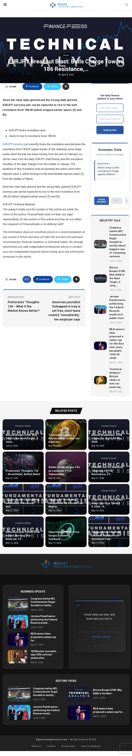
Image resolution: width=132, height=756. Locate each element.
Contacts (51, 746)
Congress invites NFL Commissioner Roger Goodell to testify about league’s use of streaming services (118, 242)
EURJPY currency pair (15, 144)
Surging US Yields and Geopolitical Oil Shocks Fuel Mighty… (65, 503)
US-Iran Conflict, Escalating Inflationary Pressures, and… (22, 503)
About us (36, 746)
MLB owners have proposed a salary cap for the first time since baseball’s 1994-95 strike (117, 343)
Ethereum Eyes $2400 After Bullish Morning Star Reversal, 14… (23, 535)
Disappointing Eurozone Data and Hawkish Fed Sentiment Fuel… (106, 535)
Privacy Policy (68, 746)
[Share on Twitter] (52, 86)
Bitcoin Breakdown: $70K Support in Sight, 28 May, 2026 (106, 438)
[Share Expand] (65, 86)
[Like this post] (28, 279)
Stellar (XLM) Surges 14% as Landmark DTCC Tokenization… (64, 470)
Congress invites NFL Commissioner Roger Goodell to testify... (43, 602)
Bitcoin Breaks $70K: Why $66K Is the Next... (107, 691)
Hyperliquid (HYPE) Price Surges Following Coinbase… (63, 535)
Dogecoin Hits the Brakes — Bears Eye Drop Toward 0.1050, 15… (108, 503)
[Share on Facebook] (32, 86)
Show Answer (101, 200)
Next (116, 200)
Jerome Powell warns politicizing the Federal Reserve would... (44, 619)
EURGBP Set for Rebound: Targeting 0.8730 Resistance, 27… (107, 470)
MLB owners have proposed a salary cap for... (43, 637)
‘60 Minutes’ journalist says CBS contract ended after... (43, 655)
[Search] (126, 5)
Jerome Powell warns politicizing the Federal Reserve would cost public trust (117, 307)
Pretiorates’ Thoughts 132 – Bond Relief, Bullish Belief (23, 472)
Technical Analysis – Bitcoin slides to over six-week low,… (116, 378)
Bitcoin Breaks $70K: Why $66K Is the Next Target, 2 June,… (117, 276)
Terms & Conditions (90, 746)
